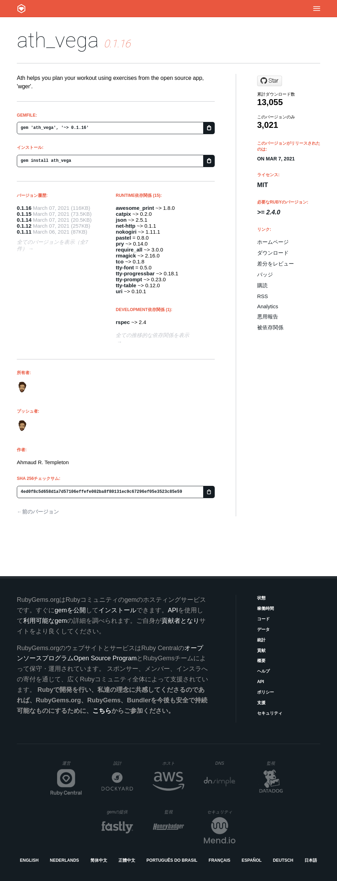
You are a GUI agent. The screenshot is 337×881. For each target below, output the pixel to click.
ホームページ (273, 242)
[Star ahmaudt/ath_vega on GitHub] (269, 81)
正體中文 (126, 860)
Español (252, 860)
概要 (261, 660)
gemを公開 (70, 610)
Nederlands (64, 860)
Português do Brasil (171, 860)
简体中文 (98, 860)
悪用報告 (267, 316)
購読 (262, 285)
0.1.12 (24, 226)
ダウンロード (273, 253)
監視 (277, 763)
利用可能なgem (45, 620)
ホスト (173, 763)
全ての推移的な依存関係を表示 (152, 335)
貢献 (261, 650)
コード (263, 619)
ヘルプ (263, 671)
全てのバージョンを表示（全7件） (52, 245)
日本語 (310, 860)
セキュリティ (269, 713)
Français (220, 860)
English (29, 860)
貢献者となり (180, 620)
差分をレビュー (275, 264)
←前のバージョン (38, 512)
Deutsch (283, 860)
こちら (101, 710)
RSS (262, 296)
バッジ (265, 274)
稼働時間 (265, 608)
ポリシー (265, 692)
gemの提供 (120, 811)
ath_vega (58, 40)
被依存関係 (270, 327)
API (260, 681)
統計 (261, 640)
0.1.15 (24, 214)
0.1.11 (24, 232)
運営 (72, 765)
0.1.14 (24, 220)
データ (263, 629)
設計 (123, 763)
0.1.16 (24, 208)
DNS (225, 763)
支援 (261, 702)
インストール (117, 610)
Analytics (267, 306)
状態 (261, 598)
